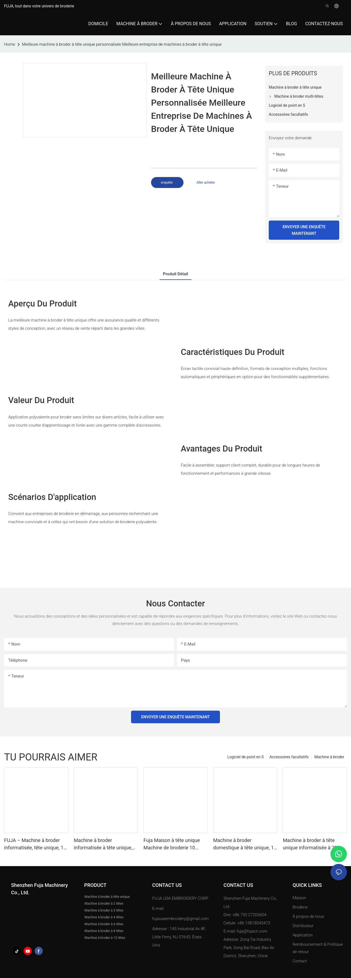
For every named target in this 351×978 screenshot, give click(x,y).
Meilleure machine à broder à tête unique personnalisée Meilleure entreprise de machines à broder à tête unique (122, 44)
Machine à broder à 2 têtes (103, 903)
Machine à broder (329, 757)
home (9, 44)
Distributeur (303, 925)
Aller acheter (206, 182)
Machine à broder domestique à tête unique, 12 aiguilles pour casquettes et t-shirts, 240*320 (244, 844)
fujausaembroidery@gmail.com (180, 918)
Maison (299, 897)
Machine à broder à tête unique (107, 897)
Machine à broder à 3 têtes (103, 910)
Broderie (300, 907)
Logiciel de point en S (245, 757)
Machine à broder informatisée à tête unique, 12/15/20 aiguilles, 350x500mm (103, 844)
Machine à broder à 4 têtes (103, 917)
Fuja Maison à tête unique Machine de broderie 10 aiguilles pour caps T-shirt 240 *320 (171, 844)
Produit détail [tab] (175, 273)
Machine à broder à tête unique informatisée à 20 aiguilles (310, 844)
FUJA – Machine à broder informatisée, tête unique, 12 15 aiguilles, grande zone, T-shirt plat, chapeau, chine (35, 844)
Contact (300, 961)
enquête (167, 182)
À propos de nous (308, 916)
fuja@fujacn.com (252, 931)
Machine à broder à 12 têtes (104, 938)
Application (303, 935)
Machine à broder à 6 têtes (103, 924)
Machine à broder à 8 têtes (103, 931)
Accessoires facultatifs (288, 757)
